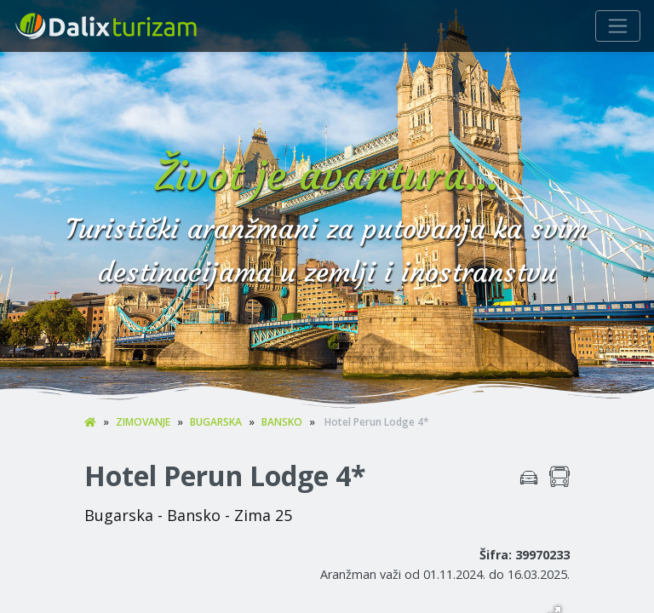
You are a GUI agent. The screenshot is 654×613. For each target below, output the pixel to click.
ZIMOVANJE (143, 422)
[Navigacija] (617, 26)
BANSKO (281, 422)
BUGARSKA (216, 422)
